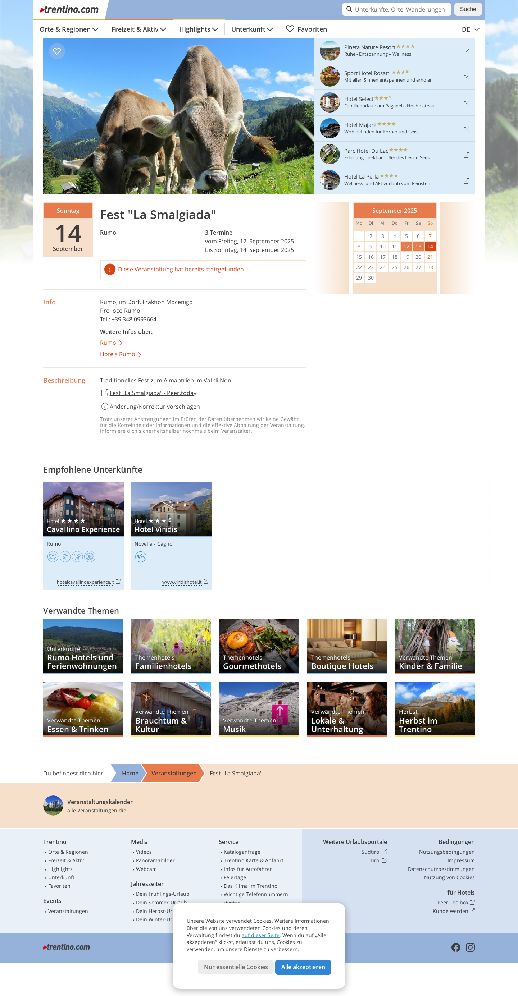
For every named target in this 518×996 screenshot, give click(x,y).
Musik (259, 709)
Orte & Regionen (65, 29)
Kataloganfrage (242, 851)
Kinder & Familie (435, 646)
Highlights (194, 29)
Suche (468, 9)
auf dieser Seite (261, 935)
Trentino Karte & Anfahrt (253, 860)
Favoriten (306, 29)
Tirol (378, 860)
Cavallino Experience (83, 536)
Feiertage (235, 877)
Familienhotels (171, 646)
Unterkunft (248, 29)
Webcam (146, 869)
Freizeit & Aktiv (135, 29)
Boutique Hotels (347, 646)
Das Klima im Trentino (250, 885)
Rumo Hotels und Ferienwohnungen (83, 646)
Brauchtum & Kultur (171, 709)
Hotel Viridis (171, 536)
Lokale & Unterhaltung (347, 709)
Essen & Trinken (83, 709)
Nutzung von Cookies (449, 877)
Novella (144, 543)
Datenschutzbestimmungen (441, 869)
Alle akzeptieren (303, 967)
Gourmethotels (259, 646)
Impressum (461, 860)
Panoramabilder (155, 860)
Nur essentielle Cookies (236, 967)
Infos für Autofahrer (248, 869)
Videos (144, 851)
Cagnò (164, 543)
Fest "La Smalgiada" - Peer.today (148, 393)
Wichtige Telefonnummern (256, 894)
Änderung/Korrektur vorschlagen (150, 406)
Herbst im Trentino (435, 709)
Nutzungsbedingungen (447, 851)
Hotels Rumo (121, 354)
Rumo (108, 233)
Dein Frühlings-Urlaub (163, 893)
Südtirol (374, 851)
